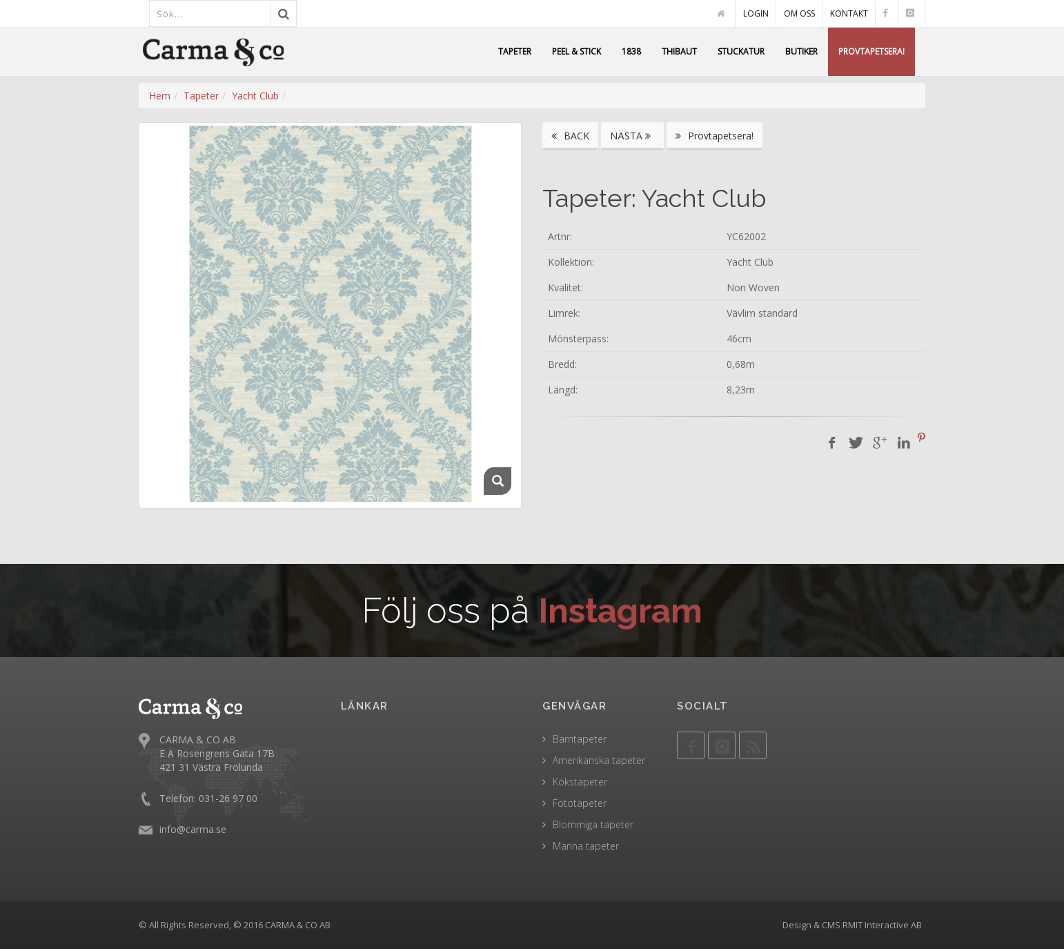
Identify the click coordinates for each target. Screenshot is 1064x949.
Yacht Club (255, 95)
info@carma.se (192, 829)
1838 (631, 51)
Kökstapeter (580, 781)
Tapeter (201, 95)
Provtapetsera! (714, 135)
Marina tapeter (586, 845)
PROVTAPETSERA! (871, 51)
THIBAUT (679, 51)
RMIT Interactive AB (882, 925)
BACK (570, 135)
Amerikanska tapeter (599, 760)
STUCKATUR (741, 51)
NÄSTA (632, 135)
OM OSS (799, 13)
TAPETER (514, 51)
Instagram (621, 610)
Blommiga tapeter (593, 824)
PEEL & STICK (576, 51)
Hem (159, 95)
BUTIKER (801, 51)
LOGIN (756, 13)
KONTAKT (849, 13)
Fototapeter (580, 803)
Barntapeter (580, 738)
